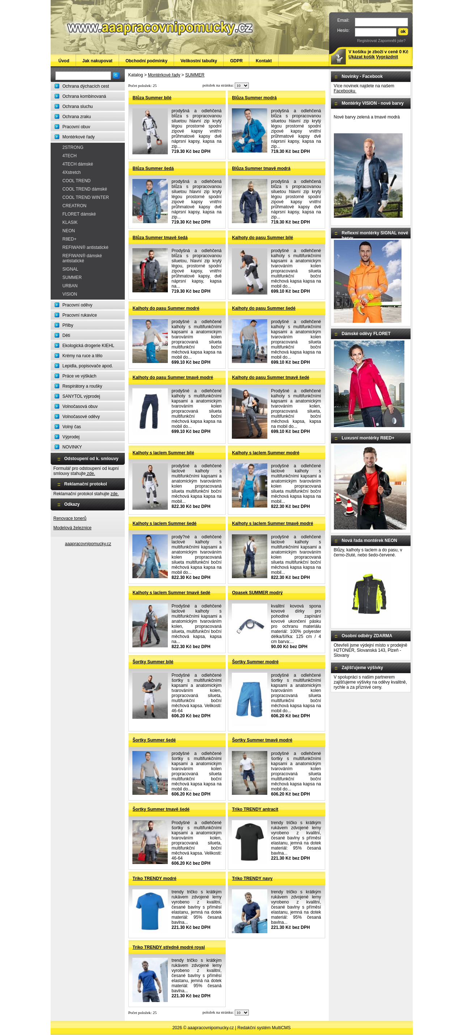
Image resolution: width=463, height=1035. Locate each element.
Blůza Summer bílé (152, 97)
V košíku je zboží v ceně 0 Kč (378, 54)
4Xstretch (72, 172)
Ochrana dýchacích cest (86, 86)
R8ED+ (70, 239)
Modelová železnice (73, 527)
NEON (69, 230)
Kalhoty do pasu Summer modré (166, 308)
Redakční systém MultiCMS (263, 1027)
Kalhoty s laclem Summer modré (266, 452)
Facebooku (345, 90)
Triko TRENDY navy (252, 878)
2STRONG (73, 147)
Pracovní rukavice (80, 315)
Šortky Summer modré (255, 661)
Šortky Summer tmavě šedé (161, 809)
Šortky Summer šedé (154, 740)
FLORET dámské (79, 214)
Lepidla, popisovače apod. (88, 365)
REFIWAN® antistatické (86, 247)
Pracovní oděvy (78, 305)
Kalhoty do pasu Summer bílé (262, 237)
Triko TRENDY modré (155, 878)
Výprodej (71, 436)
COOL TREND (77, 180)
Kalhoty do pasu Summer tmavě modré (173, 377)
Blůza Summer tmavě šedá (160, 237)
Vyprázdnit (387, 56)
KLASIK (70, 222)
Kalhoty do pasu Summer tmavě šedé (270, 377)
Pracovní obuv (76, 126)
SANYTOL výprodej (81, 396)
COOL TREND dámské (85, 189)
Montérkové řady (79, 136)
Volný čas (72, 426)
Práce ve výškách (80, 376)
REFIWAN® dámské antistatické (82, 258)
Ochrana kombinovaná (84, 96)
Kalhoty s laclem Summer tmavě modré (272, 523)
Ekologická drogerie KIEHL (88, 345)
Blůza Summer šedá (153, 168)
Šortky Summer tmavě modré (262, 740)
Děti (66, 335)
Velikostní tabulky (198, 60)
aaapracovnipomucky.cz (88, 543)
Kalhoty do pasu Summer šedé (264, 308)
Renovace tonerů (70, 518)
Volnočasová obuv (80, 406)
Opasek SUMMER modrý (257, 592)
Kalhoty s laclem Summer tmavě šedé (172, 592)
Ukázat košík (362, 56)
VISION (70, 294)
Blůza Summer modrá (254, 97)
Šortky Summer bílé (153, 661)
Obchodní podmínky (146, 60)
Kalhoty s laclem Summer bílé (163, 452)
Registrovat (367, 40)
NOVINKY (72, 447)
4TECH (70, 155)
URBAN (70, 285)
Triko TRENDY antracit (255, 809)
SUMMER (72, 277)
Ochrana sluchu (78, 106)
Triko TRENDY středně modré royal (169, 947)
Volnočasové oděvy (81, 416)
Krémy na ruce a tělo (83, 355)
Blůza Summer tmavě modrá (261, 168)
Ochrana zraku (77, 116)
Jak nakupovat (97, 60)
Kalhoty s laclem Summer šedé (165, 523)
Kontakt (264, 60)
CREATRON (74, 205)
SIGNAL (70, 269)
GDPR (236, 60)
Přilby (68, 325)
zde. (90, 473)
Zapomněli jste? (391, 40)
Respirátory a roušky (82, 386)
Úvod (64, 60)
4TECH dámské (78, 164)
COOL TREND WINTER (86, 197)
